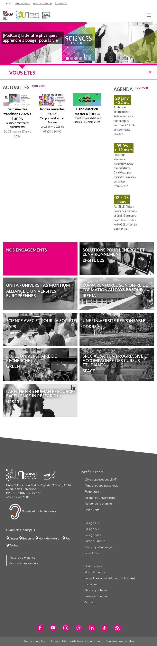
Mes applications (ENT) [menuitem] (100, 479)
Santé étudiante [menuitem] (94, 541)
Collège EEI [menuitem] (91, 523)
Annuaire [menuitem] (91, 491)
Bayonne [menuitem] (28, 538)
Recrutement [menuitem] (93, 553)
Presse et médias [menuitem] (95, 596)
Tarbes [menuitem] (14, 545)
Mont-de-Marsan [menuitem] (49, 538)
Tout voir (38, 85)
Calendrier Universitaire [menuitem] (99, 498)
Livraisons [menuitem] (90, 584)
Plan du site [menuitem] (92, 510)
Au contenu (22, 3)
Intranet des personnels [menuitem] (101, 485)
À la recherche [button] (42, 3)
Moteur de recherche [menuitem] (98, 503)
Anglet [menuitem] (13, 538)
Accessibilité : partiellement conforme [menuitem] (75, 641)
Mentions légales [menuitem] (34, 641)
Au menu (61, 3)
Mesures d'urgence (22, 557)
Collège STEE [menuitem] (93, 535)
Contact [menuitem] (89, 602)
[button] (46, 15)
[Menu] (149, 15)
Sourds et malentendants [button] (32, 511)
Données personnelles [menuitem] (120, 641)
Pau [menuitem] (68, 538)
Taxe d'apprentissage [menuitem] (98, 547)
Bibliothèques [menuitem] (93, 566)
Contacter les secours (23, 563)
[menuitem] (40, 628)
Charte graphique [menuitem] (95, 590)
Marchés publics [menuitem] (94, 572)
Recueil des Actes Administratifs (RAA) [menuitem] (109, 578)
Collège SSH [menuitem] (92, 529)
